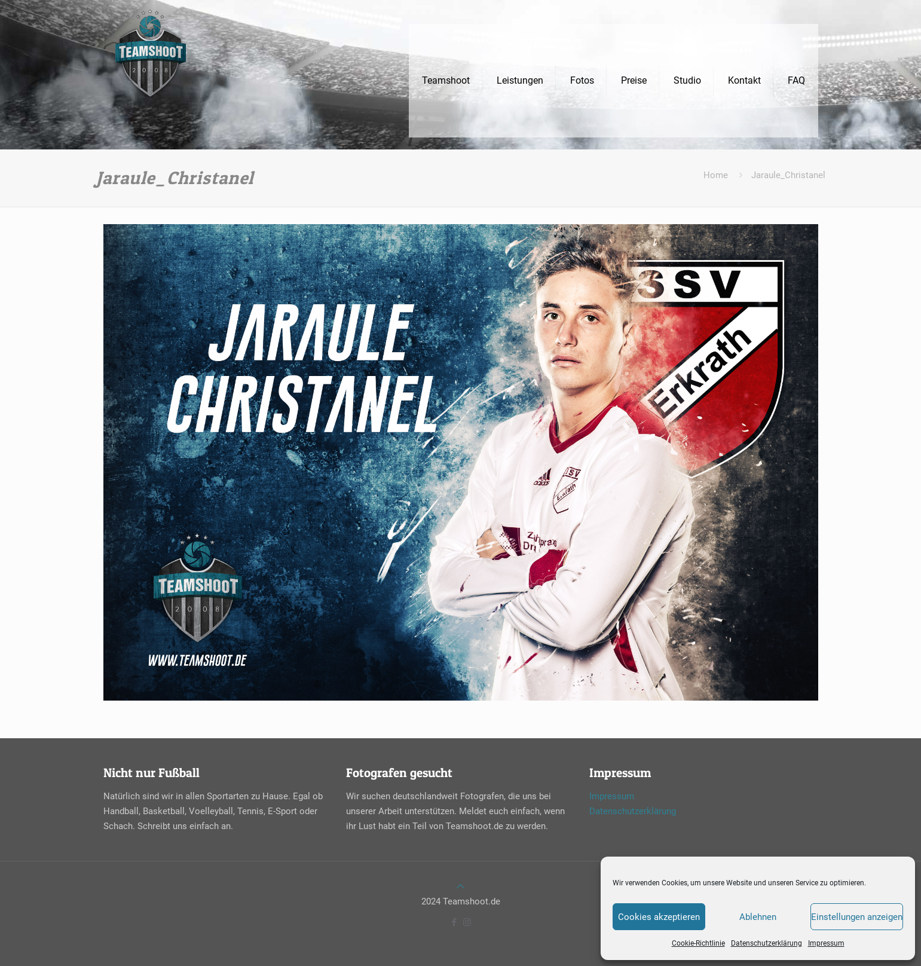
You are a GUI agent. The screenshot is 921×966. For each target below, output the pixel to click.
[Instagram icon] (467, 922)
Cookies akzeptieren (659, 917)
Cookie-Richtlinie (698, 943)
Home (715, 175)
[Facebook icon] (454, 922)
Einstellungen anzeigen (856, 917)
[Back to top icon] (460, 886)
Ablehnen (757, 917)
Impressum (826, 943)
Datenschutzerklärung (766, 943)
